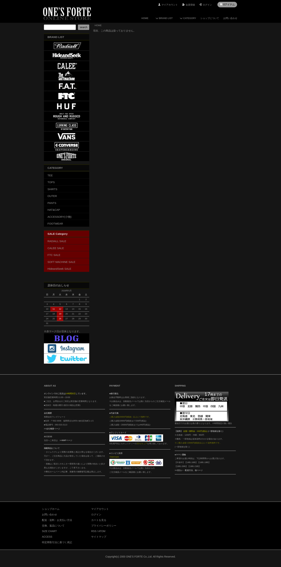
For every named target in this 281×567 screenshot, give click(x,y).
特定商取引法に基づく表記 (57, 542)
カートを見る (98, 520)
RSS (93, 531)
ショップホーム (50, 509)
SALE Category (57, 233)
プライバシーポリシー (103, 525)
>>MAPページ (66, 440)
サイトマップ (98, 536)
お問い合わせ (230, 18)
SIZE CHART (49, 531)
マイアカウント (169, 4)
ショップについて (209, 18)
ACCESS (47, 536)
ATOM (101, 531)
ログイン (207, 4)
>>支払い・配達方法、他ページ (189, 470)
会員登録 (190, 4)
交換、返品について (53, 525)
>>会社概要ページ (52, 429)
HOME (144, 18)
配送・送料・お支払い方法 (57, 520)
